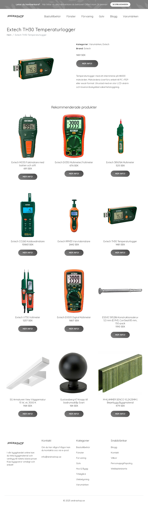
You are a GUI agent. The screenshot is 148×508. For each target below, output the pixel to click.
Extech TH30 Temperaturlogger (120, 243)
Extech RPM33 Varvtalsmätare (74, 243)
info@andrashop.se (51, 459)
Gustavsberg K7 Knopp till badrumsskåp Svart (74, 403)
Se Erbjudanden (120, 4)
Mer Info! (87, 66)
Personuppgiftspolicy (121, 465)
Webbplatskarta (119, 471)
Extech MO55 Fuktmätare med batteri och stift (27, 166)
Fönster (71, 17)
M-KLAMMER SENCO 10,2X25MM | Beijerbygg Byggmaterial (120, 403)
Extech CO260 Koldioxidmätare (28, 243)
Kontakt (115, 455)
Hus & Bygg (82, 471)
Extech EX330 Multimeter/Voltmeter (74, 164)
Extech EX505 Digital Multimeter (74, 319)
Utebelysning (82, 481)
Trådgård (81, 476)
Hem (9, 37)
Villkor (114, 460)
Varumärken (130, 17)
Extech (106, 46)
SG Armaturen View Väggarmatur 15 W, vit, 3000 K (28, 403)
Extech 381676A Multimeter (120, 164)
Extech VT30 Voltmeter (27, 319)
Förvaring (87, 17)
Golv (101, 17)
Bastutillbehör (52, 17)
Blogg (113, 17)
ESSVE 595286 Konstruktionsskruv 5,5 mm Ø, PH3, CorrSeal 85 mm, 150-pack (120, 322)
